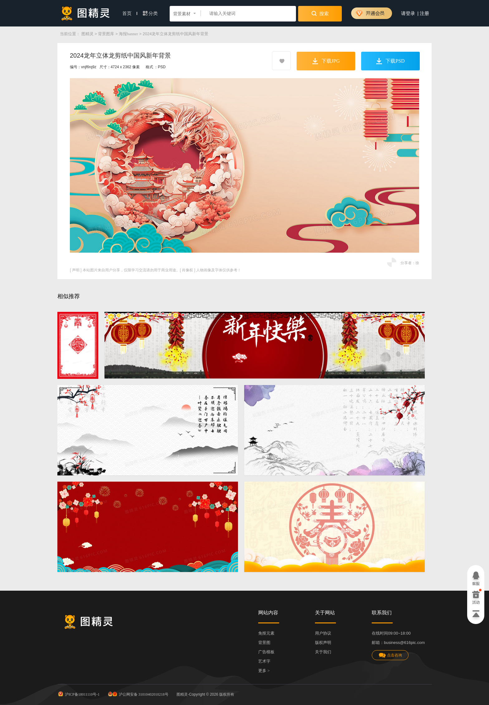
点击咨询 (390, 655)
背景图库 (106, 33)
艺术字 (264, 661)
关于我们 (323, 652)
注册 (424, 13)
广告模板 (266, 652)
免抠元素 (266, 633)
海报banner (128, 33)
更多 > (264, 670)
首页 (129, 13)
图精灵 (87, 33)
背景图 (264, 642)
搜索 (320, 13)
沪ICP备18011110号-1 (78, 694)
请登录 (408, 13)
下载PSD (390, 61)
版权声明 (323, 642)
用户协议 (323, 633)
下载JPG (326, 61)
